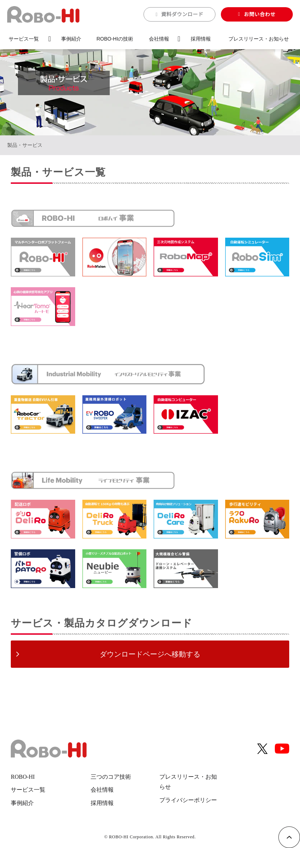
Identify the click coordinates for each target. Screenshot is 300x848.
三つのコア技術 (111, 777)
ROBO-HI (23, 777)
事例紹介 (71, 39)
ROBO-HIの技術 (114, 39)
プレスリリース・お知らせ (258, 39)
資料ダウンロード (182, 14)
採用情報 (201, 39)
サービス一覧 (24, 39)
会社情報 (159, 39)
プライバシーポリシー (188, 800)
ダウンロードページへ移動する (150, 654)
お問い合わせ (260, 14)
